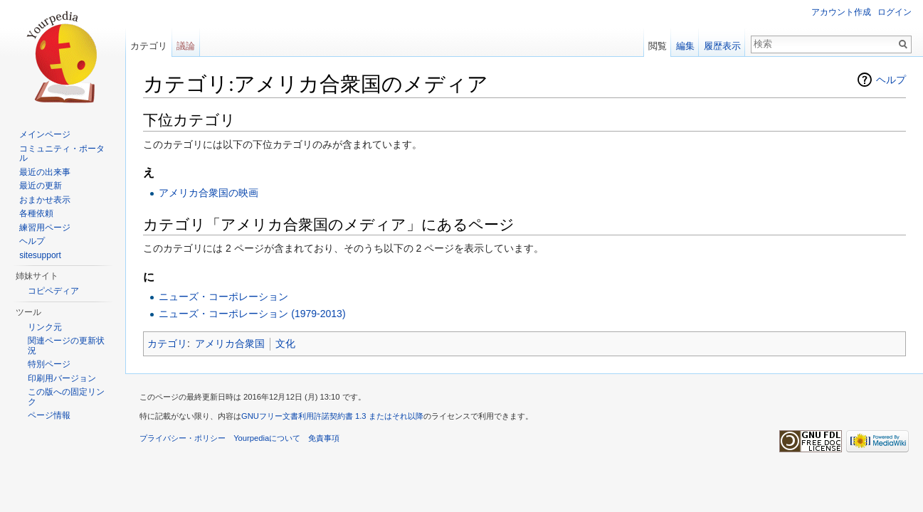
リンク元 (45, 327)
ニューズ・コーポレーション (223, 296)
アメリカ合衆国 (230, 343)
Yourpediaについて (266, 438)
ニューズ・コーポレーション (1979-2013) (252, 313)
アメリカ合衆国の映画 (208, 192)
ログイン (894, 12)
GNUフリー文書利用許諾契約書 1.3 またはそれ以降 (332, 416)
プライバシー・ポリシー (182, 438)
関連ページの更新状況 (66, 346)
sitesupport (40, 255)
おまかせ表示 (44, 200)
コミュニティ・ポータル (62, 154)
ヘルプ (891, 79)
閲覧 (657, 46)
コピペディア (53, 291)
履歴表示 (722, 46)
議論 (185, 46)
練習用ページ (44, 228)
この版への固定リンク (66, 397)
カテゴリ (167, 343)
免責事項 (323, 438)
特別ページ (49, 364)
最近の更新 (40, 186)
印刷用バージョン (62, 378)
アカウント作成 (841, 12)
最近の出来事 (44, 172)
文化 (285, 343)
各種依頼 (36, 213)
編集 (685, 46)
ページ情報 (49, 415)
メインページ (44, 134)
